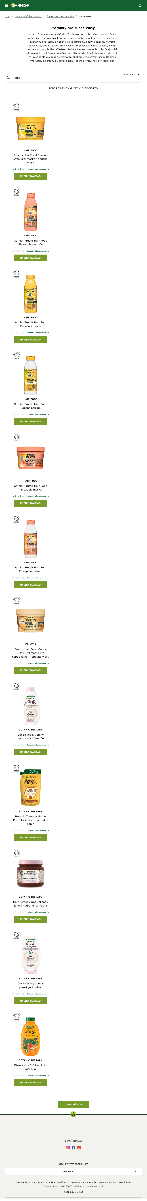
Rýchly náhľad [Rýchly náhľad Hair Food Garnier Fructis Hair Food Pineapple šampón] (30, 258)
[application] (73, 1173)
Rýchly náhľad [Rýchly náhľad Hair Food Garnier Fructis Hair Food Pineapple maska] (30, 504)
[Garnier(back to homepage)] (19, 5)
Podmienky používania (56, 1184)
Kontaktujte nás (123, 1184)
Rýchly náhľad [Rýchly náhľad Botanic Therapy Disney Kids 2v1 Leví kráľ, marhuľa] (30, 1084)
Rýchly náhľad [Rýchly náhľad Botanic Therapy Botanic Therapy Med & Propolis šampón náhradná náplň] (30, 838)
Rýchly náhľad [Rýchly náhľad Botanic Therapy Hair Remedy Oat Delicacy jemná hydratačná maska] (30, 920)
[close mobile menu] (7, 5)
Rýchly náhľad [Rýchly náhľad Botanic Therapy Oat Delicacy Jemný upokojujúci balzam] (30, 1002)
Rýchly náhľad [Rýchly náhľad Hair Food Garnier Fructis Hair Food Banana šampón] (30, 340)
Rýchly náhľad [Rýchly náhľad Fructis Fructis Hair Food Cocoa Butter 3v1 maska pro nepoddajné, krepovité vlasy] (30, 671)
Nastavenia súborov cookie (29, 1184)
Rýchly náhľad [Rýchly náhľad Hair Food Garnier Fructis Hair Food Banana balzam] (30, 422)
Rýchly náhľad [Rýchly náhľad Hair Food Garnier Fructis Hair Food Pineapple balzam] (30, 585)
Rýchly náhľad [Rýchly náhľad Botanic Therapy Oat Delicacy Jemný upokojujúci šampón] (30, 753)
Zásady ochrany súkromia (83, 1184)
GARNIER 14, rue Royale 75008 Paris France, (73, 1188)
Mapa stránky (105, 1184)
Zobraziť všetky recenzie (38, 169)
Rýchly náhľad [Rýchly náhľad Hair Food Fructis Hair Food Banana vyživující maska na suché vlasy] (30, 176)
